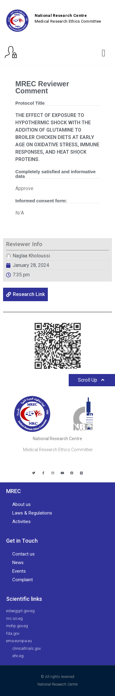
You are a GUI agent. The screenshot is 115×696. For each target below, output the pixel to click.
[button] (103, 53)
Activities (21, 521)
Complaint (22, 579)
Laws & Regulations (32, 513)
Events (19, 571)
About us (21, 504)
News (18, 562)
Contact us (23, 554)
